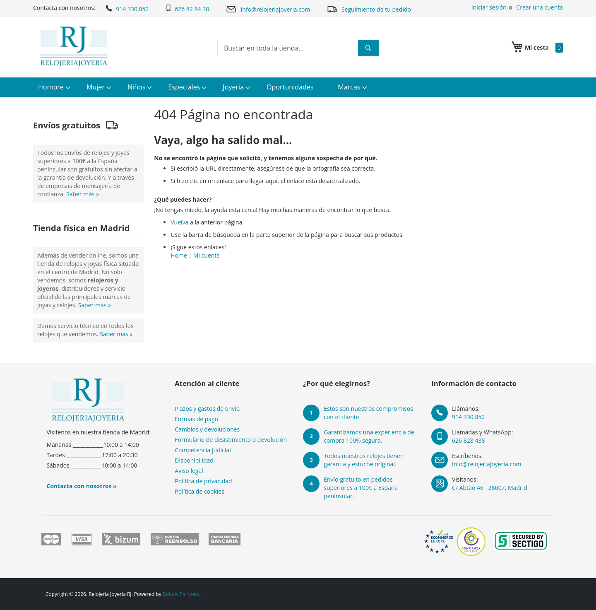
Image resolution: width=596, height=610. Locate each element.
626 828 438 (468, 440)
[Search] (368, 48)
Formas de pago (196, 419)
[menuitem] (53, 87)
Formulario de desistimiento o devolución (231, 440)
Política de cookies (199, 491)
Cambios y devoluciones (207, 429)
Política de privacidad (203, 481)
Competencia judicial (203, 450)
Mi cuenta (206, 255)
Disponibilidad (194, 460)
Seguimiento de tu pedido (369, 8)
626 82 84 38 (187, 9)
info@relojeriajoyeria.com (268, 9)
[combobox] (298, 48)
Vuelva (179, 222)
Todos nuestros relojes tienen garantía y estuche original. (364, 460)
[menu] (298, 87)
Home (179, 255)
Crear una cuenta (539, 7)
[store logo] (74, 46)
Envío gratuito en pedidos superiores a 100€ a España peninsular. (361, 487)
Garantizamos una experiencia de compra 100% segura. (369, 436)
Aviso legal (189, 471)
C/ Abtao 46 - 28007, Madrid (489, 488)
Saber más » (82, 194)
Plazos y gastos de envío (207, 408)
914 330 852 (126, 8)
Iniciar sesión (489, 7)
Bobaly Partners (181, 594)
